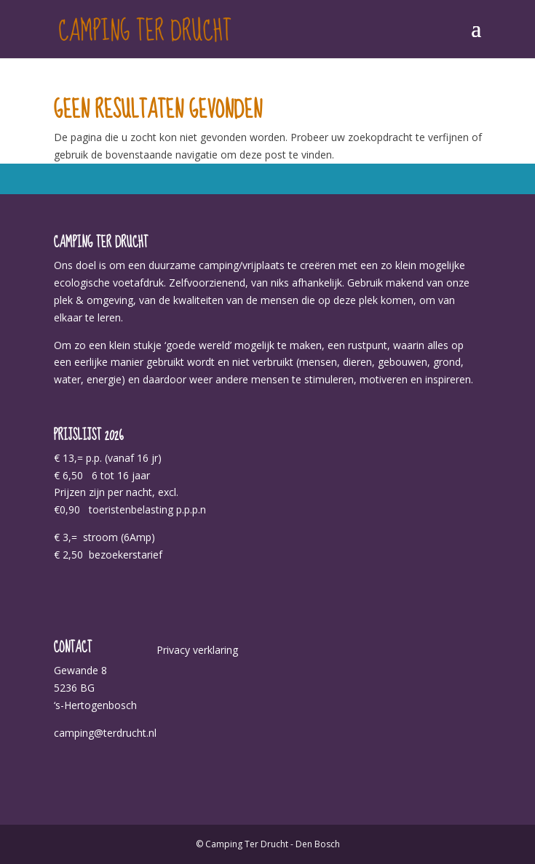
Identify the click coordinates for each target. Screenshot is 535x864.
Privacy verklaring (197, 650)
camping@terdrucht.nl (105, 733)
